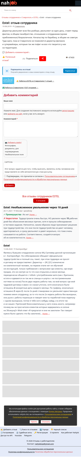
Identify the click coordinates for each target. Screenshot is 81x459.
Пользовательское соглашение (40, 449)
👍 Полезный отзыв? (8, 58)
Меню (78, 3)
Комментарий (11, 119)
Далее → (33, 214)
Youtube (18, 435)
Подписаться (70, 71)
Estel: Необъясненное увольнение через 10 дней (36, 207)
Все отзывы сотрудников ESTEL (40, 196)
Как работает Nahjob (70, 432)
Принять (34, 422)
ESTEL (35, 17)
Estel (7, 245)
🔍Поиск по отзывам (28, 429)
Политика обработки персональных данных (54, 452)
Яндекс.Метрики (55, 411)
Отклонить (46, 422)
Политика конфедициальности (21, 452)
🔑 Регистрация (41, 432)
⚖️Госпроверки (7, 432)
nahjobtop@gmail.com (44, 444)
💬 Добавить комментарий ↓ (16, 52)
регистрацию (68, 110)
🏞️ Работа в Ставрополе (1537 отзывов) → (20, 87)
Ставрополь (26, 17)
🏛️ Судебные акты (24, 432)
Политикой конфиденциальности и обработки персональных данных (35, 179)
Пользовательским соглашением (60, 176)
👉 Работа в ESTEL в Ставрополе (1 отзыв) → (35, 81)
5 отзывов (40, 200)
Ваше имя (8, 101)
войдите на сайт (15, 114)
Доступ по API (6, 435)
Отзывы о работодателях (43, 441)
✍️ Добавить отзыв (9, 429)
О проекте (54, 432)
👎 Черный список (59, 429)
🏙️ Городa (44, 429)
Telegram (28, 435)
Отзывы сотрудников (11, 17)
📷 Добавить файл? (13, 142)
